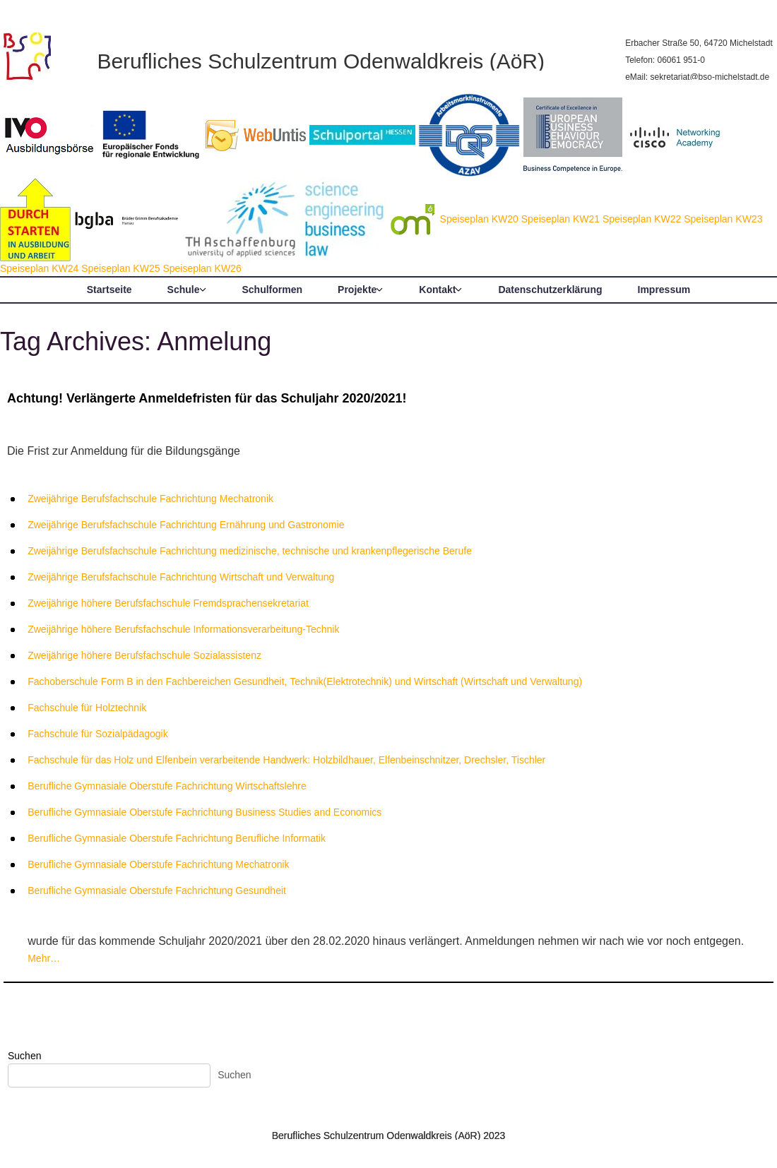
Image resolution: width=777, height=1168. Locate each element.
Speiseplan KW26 (201, 268)
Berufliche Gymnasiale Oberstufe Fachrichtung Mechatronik (158, 864)
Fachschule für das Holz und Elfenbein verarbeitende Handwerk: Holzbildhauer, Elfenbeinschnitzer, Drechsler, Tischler (286, 759)
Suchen (24, 1055)
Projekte (357, 289)
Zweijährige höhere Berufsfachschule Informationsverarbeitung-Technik (183, 629)
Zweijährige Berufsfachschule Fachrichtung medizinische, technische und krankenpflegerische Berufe (250, 550)
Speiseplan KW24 (39, 268)
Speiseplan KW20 (479, 219)
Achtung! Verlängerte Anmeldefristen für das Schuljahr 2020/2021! (207, 398)
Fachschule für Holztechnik (87, 707)
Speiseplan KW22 (642, 219)
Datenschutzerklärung (550, 289)
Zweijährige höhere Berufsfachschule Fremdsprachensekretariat (168, 603)
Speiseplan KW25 (120, 268)
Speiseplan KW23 (723, 219)
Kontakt (437, 289)
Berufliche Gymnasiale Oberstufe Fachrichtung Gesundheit (157, 890)
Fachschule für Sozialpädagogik (97, 733)
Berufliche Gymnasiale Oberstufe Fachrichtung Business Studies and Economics (204, 812)
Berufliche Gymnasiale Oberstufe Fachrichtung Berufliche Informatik (177, 838)
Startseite (109, 289)
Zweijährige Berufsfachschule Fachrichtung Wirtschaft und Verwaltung (181, 577)
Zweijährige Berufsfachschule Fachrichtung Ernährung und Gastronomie (186, 524)
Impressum (664, 289)
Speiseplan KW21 (560, 219)
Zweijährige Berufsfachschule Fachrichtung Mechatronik (150, 498)
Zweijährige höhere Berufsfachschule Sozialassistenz (144, 655)
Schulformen (272, 289)
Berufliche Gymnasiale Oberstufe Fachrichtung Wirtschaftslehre (167, 786)
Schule (183, 289)
